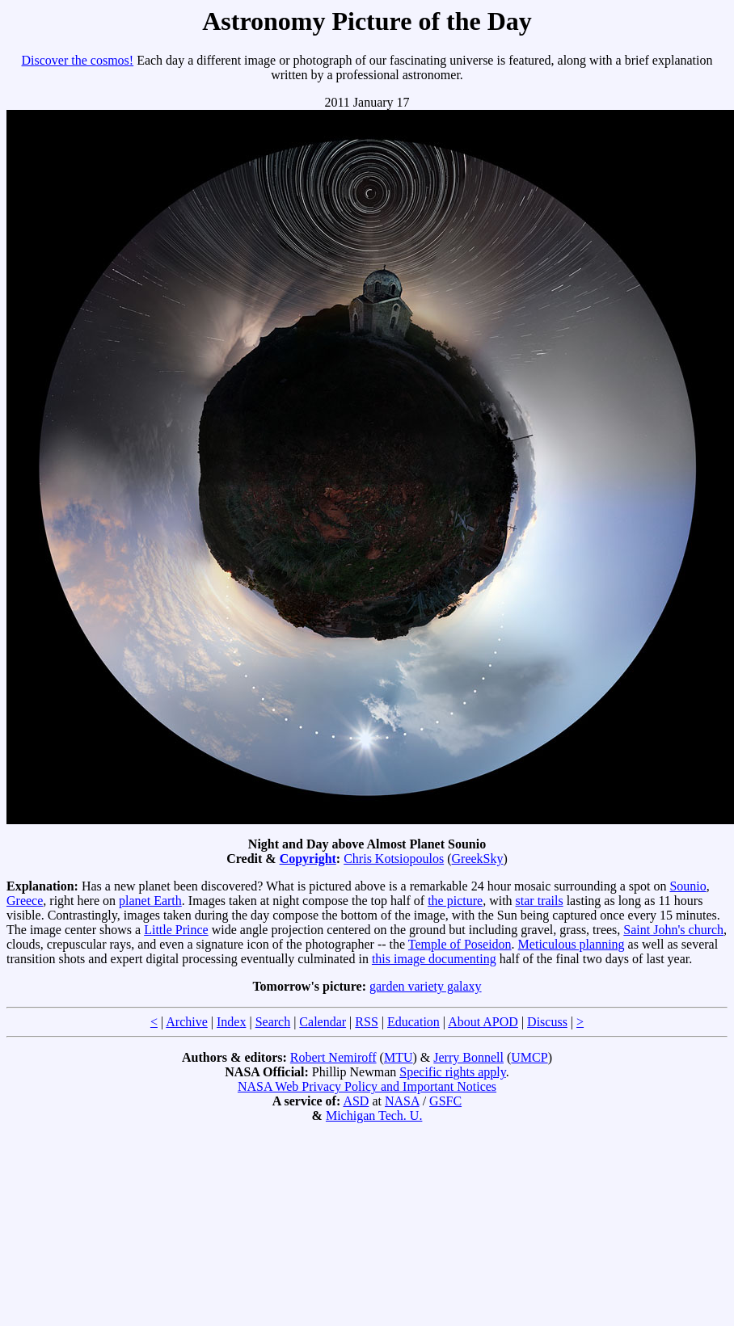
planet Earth (150, 900)
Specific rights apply (452, 1072)
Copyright (308, 858)
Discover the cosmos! (78, 60)
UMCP (529, 1057)
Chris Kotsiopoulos (394, 858)
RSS (366, 1022)
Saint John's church (673, 930)
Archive (187, 1022)
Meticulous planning (571, 944)
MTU (398, 1057)
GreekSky (478, 858)
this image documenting (434, 959)
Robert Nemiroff (333, 1057)
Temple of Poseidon (460, 944)
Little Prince (176, 930)
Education (413, 1022)
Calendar (322, 1022)
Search (273, 1022)
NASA (402, 1101)
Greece (24, 900)
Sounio (687, 886)
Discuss (547, 1022)
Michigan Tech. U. (374, 1115)
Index (231, 1022)
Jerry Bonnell (468, 1057)
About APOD (483, 1022)
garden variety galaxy (425, 986)
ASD (356, 1101)
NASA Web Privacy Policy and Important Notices (367, 1086)
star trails (539, 900)
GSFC (445, 1101)
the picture (455, 900)
